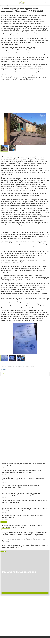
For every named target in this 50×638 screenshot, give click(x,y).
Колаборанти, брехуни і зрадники (19, 572)
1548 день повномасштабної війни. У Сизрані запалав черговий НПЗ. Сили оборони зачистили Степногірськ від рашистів (25, 534)
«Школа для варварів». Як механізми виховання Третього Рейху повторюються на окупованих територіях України (22, 471)
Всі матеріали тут (25, 592)
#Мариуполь (3, 369)
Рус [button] (45, 2)
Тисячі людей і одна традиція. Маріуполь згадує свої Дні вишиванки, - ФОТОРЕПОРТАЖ (22, 526)
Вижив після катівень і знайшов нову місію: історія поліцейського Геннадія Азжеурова (23, 516)
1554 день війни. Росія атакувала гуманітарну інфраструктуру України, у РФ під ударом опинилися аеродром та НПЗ (25, 509)
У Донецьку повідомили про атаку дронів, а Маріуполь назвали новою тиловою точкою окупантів (24, 501)
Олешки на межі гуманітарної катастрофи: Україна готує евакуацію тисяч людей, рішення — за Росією (23, 464)
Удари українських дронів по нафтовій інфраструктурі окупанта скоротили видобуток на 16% (25, 546)
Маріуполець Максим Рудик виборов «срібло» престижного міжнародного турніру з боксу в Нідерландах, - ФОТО (21, 494)
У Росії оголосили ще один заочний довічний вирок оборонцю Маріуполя (24, 540)
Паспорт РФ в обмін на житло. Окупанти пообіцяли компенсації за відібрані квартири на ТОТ (23, 479)
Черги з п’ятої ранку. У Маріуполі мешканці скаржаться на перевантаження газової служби (20, 486)
